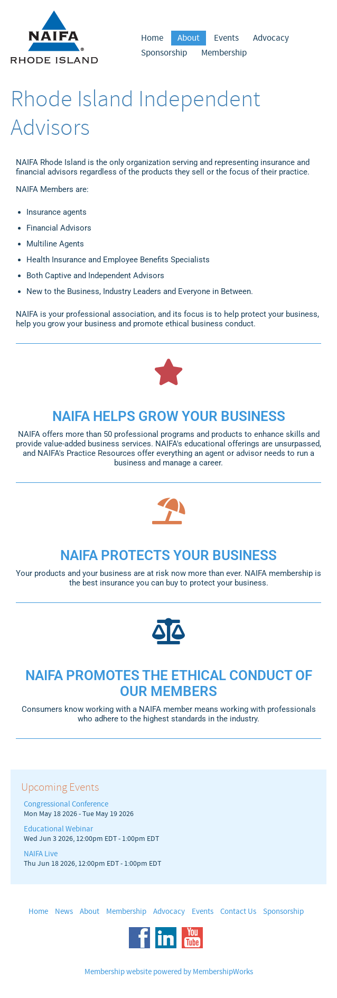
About (188, 38)
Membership (224, 53)
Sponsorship (164, 53)
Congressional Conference (66, 804)
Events (226, 38)
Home (152, 38)
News (64, 912)
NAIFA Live (41, 854)
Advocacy (271, 38)
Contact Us (238, 912)
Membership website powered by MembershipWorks (169, 972)
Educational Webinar (58, 829)
